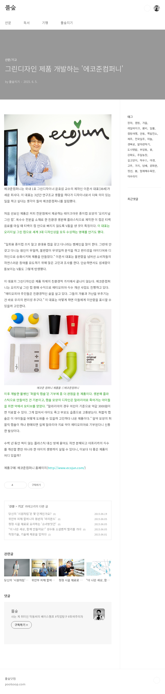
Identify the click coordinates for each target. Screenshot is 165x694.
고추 (130, 166)
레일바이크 (134, 128)
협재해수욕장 (147, 171)
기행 (45, 22)
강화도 (131, 155)
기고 (20, 506)
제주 (130, 139)
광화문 (153, 166)
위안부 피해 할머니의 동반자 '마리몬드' (32, 519)
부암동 (143, 150)
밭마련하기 (143, 144)
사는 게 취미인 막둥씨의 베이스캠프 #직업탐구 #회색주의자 (47, 616)
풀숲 (10, 8)
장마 (130, 123)
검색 (147, 8)
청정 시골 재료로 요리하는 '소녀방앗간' (32, 524)
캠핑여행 (132, 134)
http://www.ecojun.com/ (66, 468)
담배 (144, 166)
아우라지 (132, 176)
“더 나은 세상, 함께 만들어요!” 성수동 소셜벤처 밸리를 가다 (44, 529)
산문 (8, 22)
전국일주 (140, 139)
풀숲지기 (67, 22)
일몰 (152, 128)
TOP (156, 680)
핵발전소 (152, 134)
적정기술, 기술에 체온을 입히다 (27, 534)
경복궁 (131, 144)
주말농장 (142, 155)
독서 (26, 22)
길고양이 (132, 160)
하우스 (143, 160)
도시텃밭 (132, 150)
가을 (144, 123)
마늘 (149, 139)
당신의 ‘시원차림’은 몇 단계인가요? (29, 514)
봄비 (144, 128)
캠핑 (137, 123)
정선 (130, 171)
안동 (142, 134)
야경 (152, 160)
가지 (137, 166)
